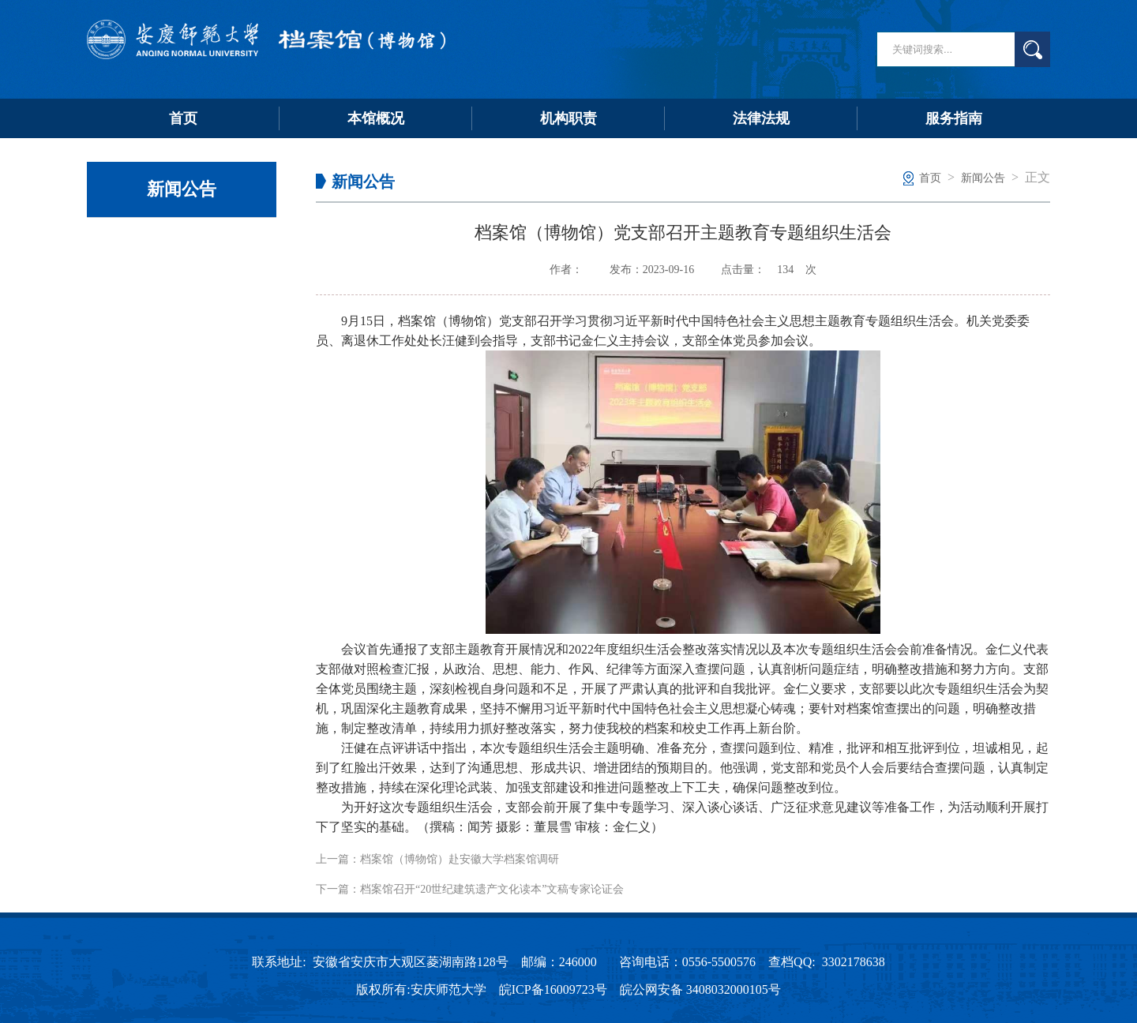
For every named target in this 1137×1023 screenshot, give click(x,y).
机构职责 (568, 118)
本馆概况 (375, 118)
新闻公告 (983, 178)
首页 (183, 118)
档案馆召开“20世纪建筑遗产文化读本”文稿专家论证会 (492, 889)
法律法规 (761, 118)
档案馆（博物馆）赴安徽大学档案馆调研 (459, 859)
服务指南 (953, 118)
